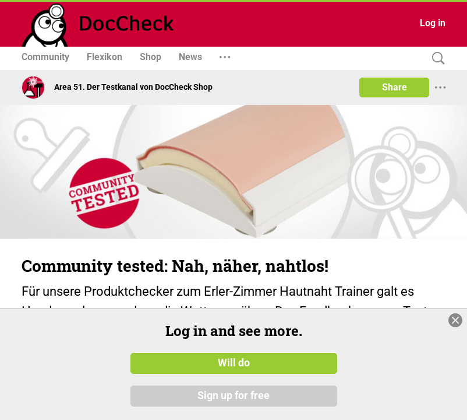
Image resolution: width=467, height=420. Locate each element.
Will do (234, 363)
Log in (432, 23)
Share (394, 87)
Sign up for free (233, 396)
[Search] (435, 59)
